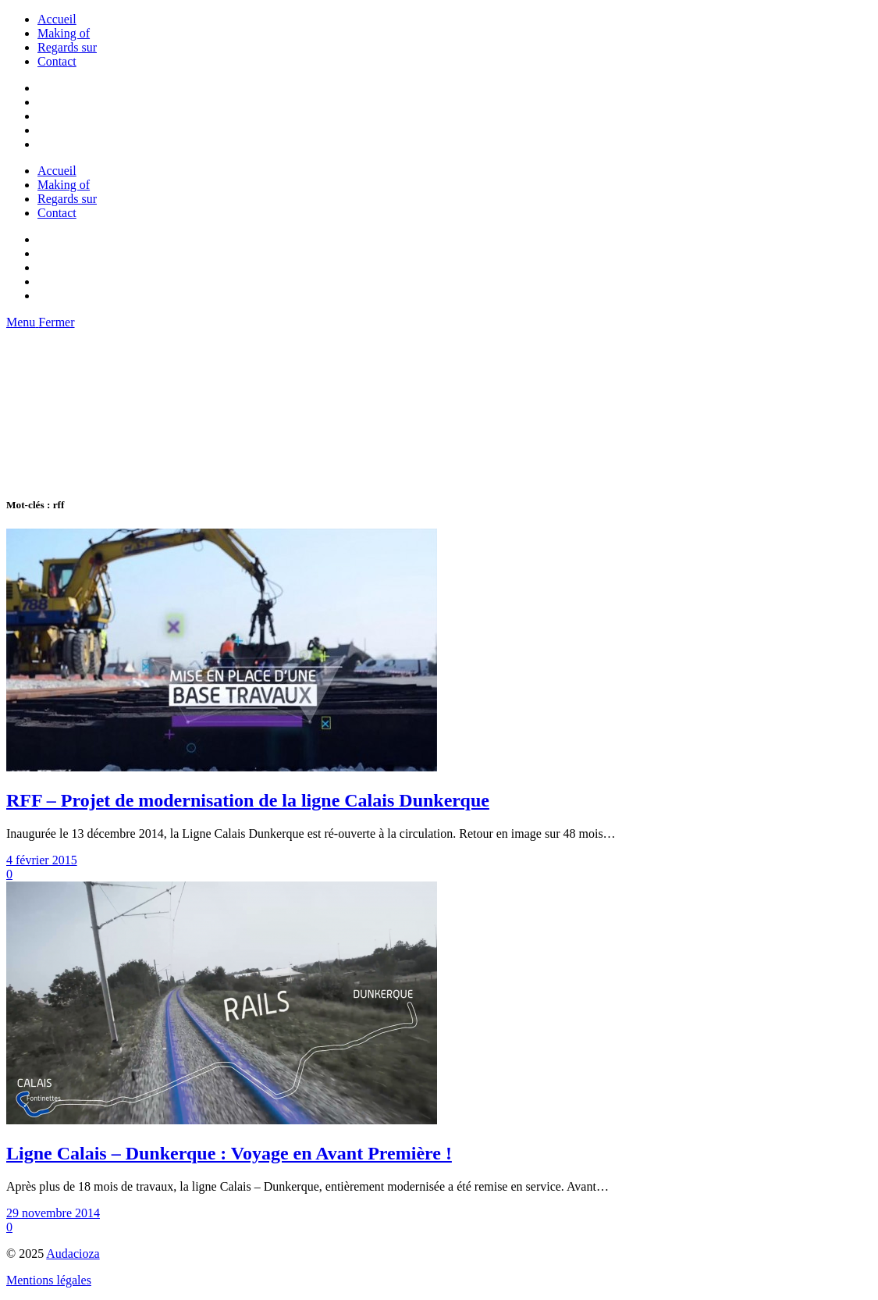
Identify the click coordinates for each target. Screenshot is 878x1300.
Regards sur (67, 47)
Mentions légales (48, 1280)
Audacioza (72, 1253)
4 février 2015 (41, 860)
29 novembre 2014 (53, 1213)
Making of (63, 33)
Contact (56, 61)
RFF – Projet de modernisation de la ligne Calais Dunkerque (247, 800)
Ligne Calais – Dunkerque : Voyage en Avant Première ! (229, 1153)
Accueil (56, 19)
